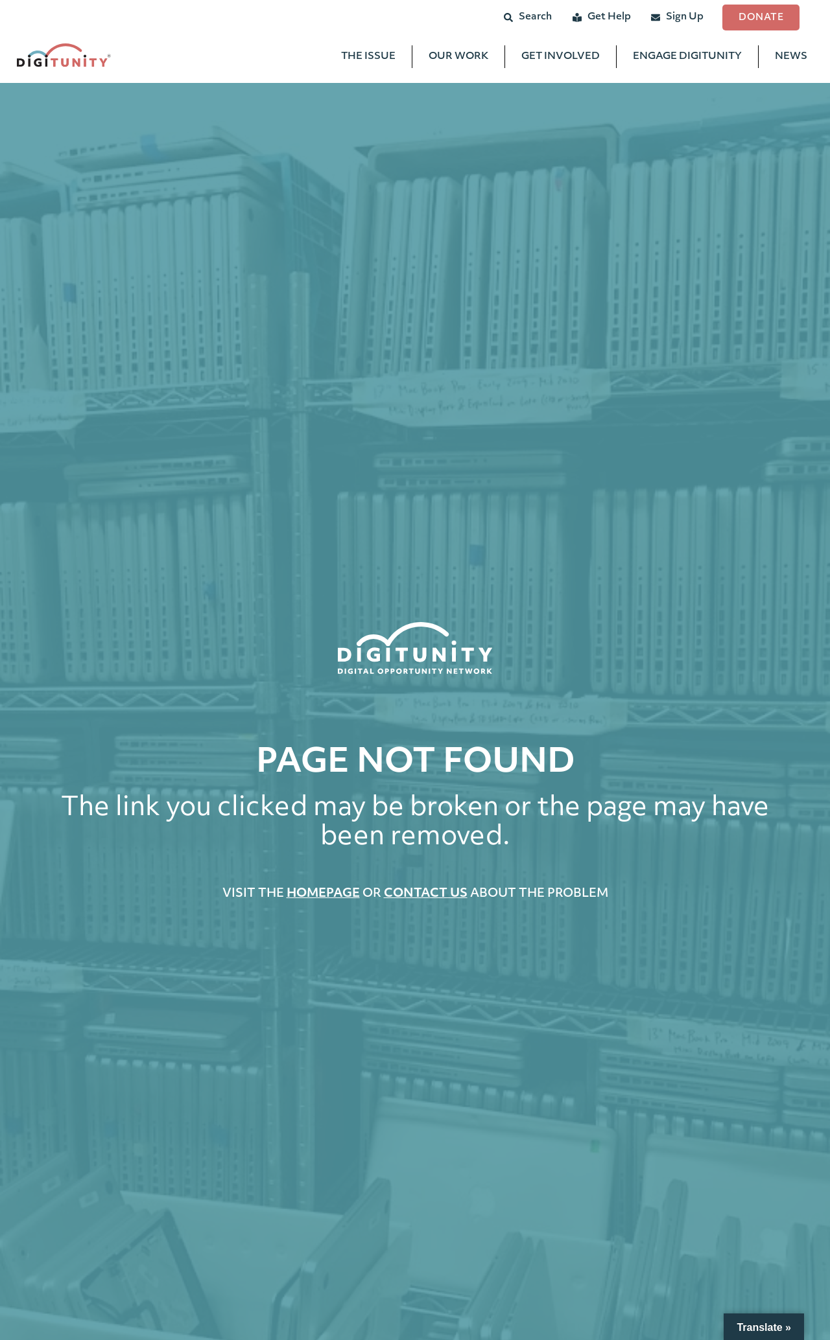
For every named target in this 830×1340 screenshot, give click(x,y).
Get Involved (560, 59)
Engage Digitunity (687, 59)
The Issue (368, 59)
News (791, 59)
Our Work (458, 59)
